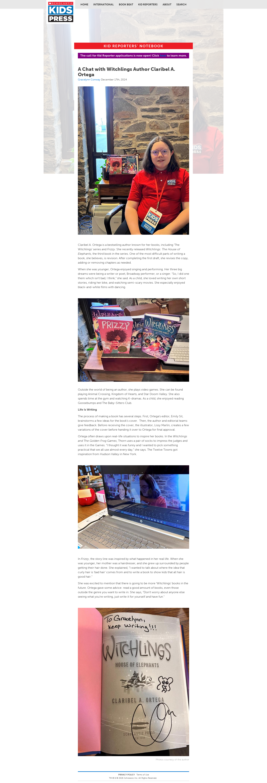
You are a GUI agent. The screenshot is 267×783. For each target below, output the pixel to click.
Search (181, 4)
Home (84, 4)
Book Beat (126, 4)
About (167, 4)
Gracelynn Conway (89, 79)
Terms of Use (142, 775)
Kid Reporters (148, 4)
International (103, 4)
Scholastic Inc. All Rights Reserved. (140, 778)
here (163, 55)
